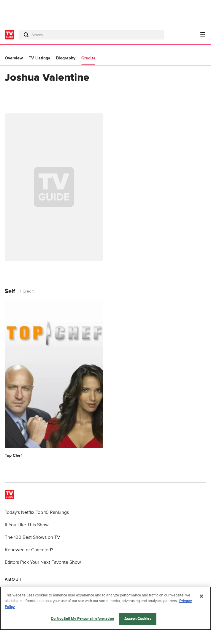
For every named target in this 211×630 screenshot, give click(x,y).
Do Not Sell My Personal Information (82, 618)
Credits (88, 58)
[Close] (201, 596)
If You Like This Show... (28, 525)
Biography (65, 58)
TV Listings (39, 58)
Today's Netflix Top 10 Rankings (37, 512)
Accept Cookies (137, 618)
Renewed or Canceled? (29, 550)
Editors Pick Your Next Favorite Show (43, 562)
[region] (105, 608)
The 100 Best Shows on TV (32, 537)
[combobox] (91, 35)
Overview (14, 58)
